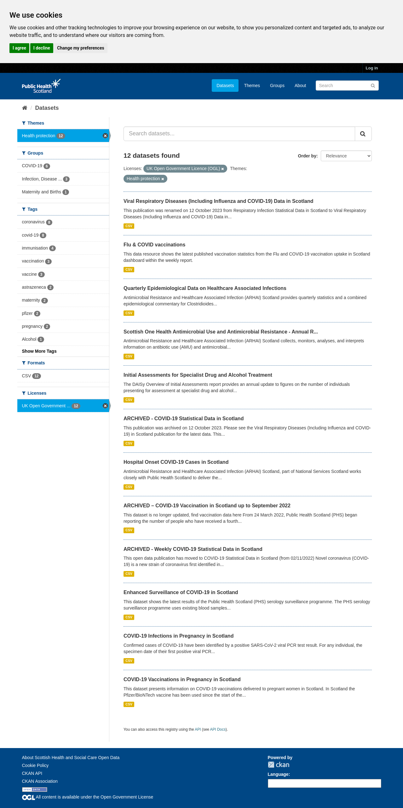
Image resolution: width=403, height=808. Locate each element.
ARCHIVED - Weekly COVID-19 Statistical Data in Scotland (193, 549)
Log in (372, 68)
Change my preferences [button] (80, 47)
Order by (307, 155)
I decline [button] (41, 47)
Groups (277, 85)
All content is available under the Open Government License (87, 796)
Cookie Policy (35, 765)
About (300, 85)
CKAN (278, 764)
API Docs (218, 729)
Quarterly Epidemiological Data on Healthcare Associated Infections (205, 288)
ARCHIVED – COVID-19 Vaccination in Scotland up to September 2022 (207, 505)
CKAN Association (40, 781)
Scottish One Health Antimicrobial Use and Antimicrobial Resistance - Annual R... (221, 331)
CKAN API (32, 773)
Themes (252, 85)
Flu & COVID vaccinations (154, 244)
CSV (128, 226)
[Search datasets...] (239, 134)
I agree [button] (19, 47)
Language (278, 774)
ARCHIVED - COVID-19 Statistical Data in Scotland (184, 418)
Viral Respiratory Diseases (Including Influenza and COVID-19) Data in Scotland (219, 201)
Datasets (225, 85)
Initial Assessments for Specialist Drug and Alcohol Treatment (198, 375)
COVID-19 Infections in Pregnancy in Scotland (178, 636)
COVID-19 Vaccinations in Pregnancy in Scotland (182, 679)
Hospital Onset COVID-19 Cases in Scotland (176, 462)
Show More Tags (39, 351)
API (198, 729)
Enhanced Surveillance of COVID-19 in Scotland (181, 592)
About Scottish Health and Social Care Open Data (71, 757)
